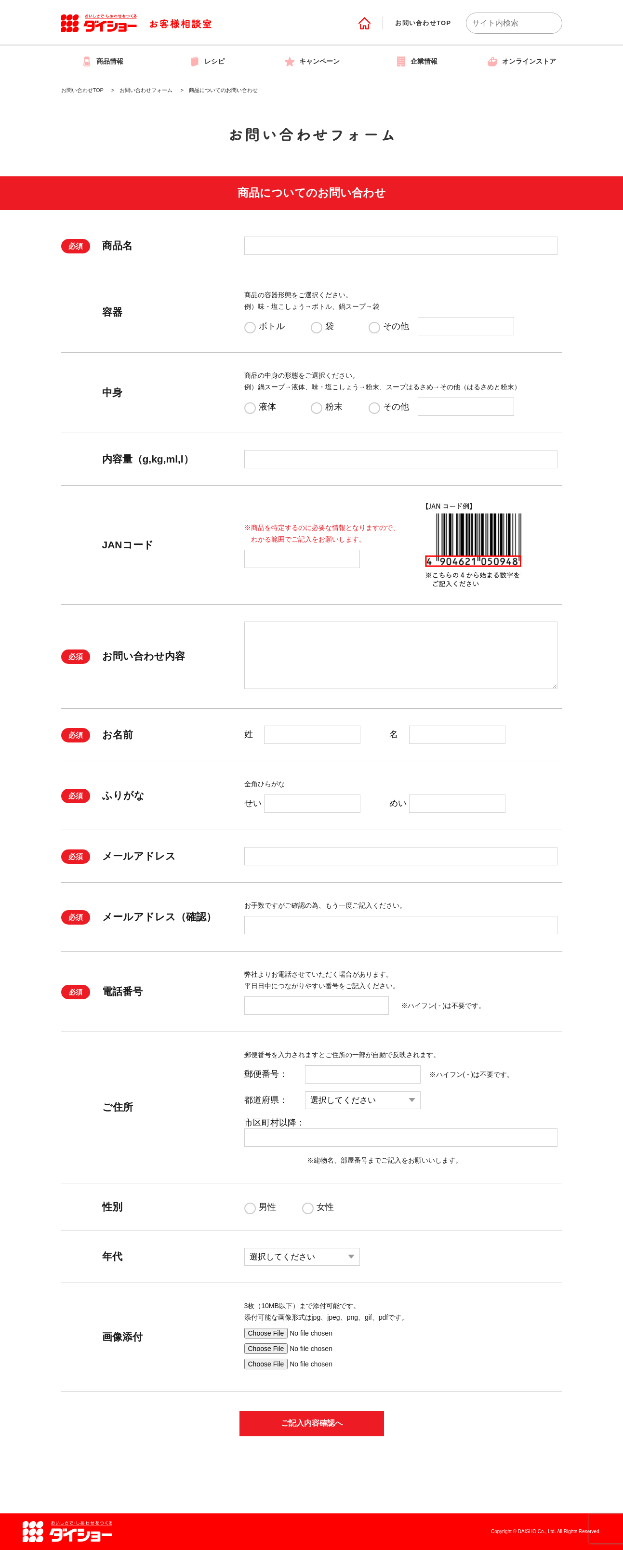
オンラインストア (521, 61)
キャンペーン (312, 61)
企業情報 (416, 61)
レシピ (207, 61)
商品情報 (102, 61)
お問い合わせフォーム (145, 90)
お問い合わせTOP (423, 22)
